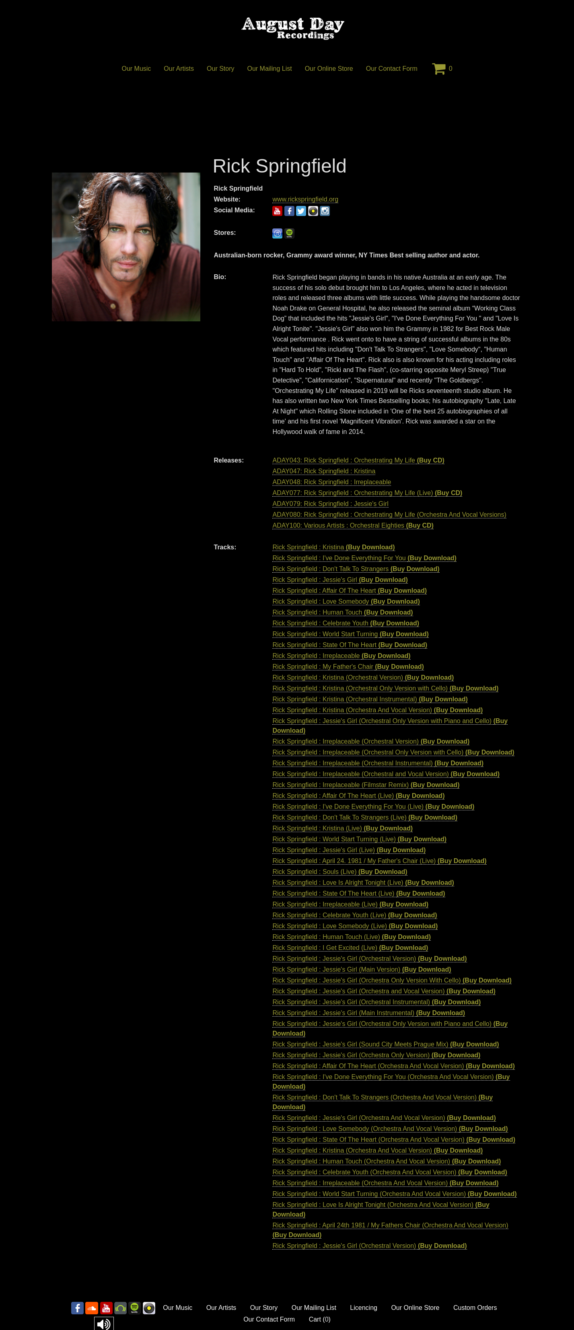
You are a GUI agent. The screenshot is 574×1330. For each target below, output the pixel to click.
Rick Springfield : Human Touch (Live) (327, 936)
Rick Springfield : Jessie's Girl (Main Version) (337, 969)
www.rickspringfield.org (305, 199)
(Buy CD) (430, 460)
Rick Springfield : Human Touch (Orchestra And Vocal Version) (362, 1161)
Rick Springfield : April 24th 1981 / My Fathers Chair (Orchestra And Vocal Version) (390, 1225)
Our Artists (179, 68)
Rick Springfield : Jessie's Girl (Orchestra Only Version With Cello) (367, 980)
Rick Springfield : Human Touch (318, 612)
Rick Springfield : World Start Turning (325, 634)
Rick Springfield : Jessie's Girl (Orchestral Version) (345, 958)
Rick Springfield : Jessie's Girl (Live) (324, 850)
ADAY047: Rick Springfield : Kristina (323, 471)
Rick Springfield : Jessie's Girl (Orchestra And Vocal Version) (359, 1117)
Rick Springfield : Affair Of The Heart (325, 590)
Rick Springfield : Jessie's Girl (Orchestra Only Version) (351, 1055)
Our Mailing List (269, 68)
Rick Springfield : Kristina (309, 547)
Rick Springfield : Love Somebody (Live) (330, 926)
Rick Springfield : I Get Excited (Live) (325, 947)
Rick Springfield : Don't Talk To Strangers (331, 568)
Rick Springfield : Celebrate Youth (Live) (330, 915)
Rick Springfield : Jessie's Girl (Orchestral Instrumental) (352, 1002)
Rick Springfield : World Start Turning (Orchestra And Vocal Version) (369, 1193)
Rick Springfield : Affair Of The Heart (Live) (333, 795)
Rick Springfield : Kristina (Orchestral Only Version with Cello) (360, 688)
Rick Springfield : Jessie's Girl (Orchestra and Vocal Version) (359, 991)
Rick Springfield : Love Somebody (321, 601)
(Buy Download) (370, 547)
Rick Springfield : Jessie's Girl (315, 579)
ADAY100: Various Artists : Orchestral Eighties (339, 525)
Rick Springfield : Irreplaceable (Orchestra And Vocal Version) (360, 1183)
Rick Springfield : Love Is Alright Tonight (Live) (338, 882)
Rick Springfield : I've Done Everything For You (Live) (348, 806)
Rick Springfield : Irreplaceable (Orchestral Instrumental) (353, 763)
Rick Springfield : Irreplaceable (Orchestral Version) (346, 741)
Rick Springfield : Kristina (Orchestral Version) (338, 677)
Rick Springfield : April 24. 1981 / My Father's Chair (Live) (354, 860)
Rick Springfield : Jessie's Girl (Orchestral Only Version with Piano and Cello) (382, 720)
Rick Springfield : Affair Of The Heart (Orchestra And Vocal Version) (369, 1066)
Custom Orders (475, 1307)
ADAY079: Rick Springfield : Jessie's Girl (330, 503)
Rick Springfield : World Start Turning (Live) (334, 839)
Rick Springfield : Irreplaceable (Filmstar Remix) (341, 784)
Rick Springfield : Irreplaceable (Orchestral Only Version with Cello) (368, 752)
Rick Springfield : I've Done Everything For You (339, 558)
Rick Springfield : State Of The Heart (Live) (334, 893)
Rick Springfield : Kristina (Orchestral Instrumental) (345, 699)
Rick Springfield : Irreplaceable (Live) (325, 904)
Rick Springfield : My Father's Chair (323, 666)
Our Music (136, 68)
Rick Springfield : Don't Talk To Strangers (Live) (340, 817)
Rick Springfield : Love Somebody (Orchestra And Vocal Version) (365, 1128)
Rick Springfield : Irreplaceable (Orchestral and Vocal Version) (361, 774)
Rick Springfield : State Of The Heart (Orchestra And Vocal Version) (369, 1139)
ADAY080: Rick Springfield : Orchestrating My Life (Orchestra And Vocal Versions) (389, 514)
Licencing (363, 1307)
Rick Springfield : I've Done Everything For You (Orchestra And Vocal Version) (383, 1076)
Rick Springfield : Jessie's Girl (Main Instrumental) (344, 1012)
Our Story (220, 68)
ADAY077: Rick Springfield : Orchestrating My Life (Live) (353, 492)
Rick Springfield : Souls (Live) (315, 871)
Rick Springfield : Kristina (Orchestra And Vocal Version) (353, 710)
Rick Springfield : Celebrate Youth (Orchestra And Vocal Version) (365, 1172)
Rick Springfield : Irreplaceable (316, 655)
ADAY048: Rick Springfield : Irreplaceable (331, 482)
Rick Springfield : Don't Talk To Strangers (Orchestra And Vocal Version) (375, 1097)
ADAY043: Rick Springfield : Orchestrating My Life (344, 460)
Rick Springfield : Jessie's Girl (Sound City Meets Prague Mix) (361, 1044)
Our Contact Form (392, 68)
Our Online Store (329, 68)
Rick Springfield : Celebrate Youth (321, 623)
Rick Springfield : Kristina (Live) (318, 828)
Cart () (320, 1319)
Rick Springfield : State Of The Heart (325, 644)
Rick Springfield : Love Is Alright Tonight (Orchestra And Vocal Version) (373, 1204)
